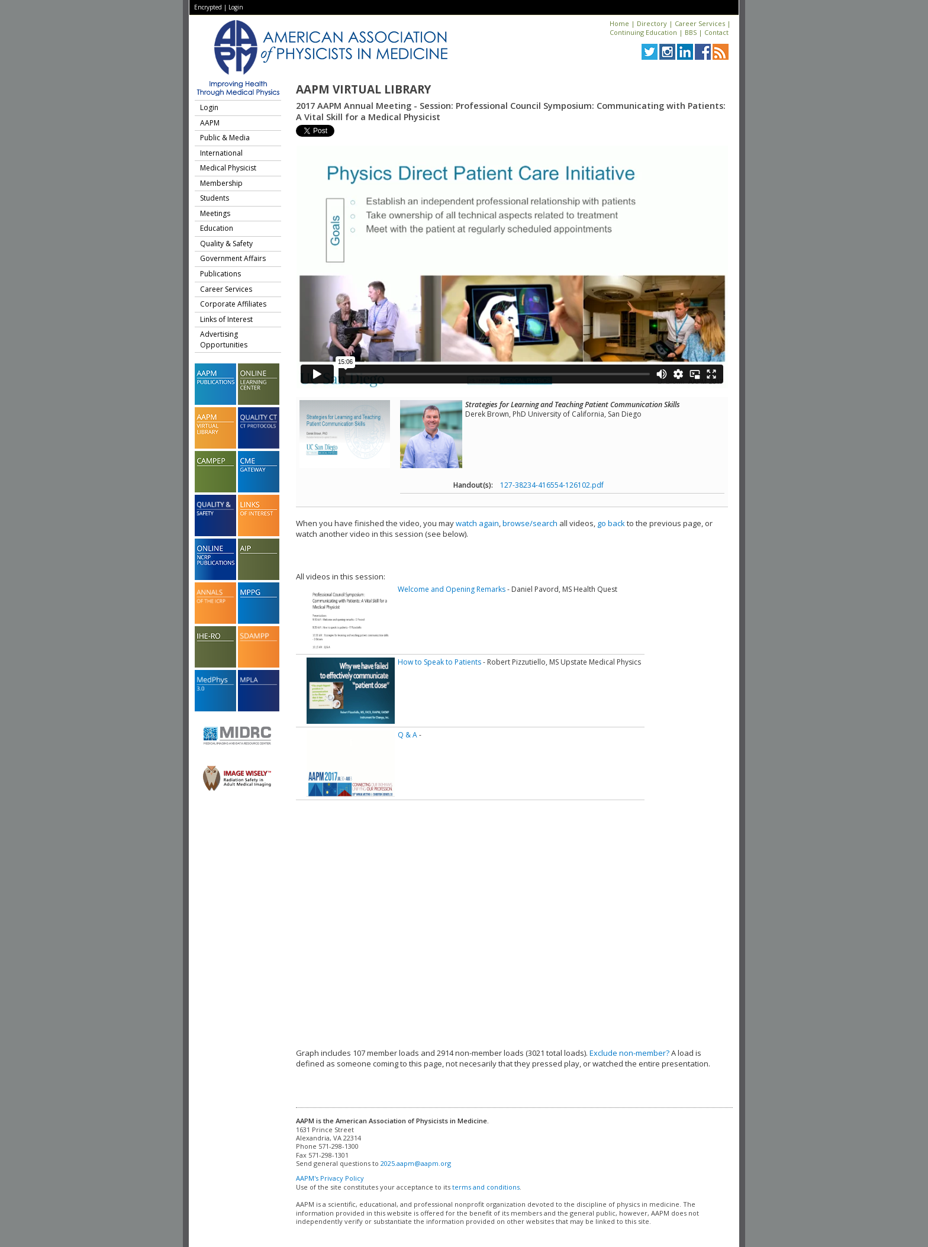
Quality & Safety (226, 244)
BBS (691, 32)
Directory (652, 23)
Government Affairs (233, 258)
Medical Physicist (228, 168)
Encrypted (208, 7)
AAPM (210, 123)
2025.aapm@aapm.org (416, 1163)
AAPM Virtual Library (363, 89)
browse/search (530, 523)
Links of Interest (226, 319)
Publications (220, 274)
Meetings (215, 213)
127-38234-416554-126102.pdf (552, 485)
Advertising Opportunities (223, 339)
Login (235, 7)
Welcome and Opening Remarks (451, 589)
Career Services (700, 23)
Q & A (407, 735)
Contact (716, 32)
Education (216, 228)
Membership (221, 183)
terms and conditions (486, 1186)
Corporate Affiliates (233, 304)
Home (619, 23)
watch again (477, 523)
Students (214, 198)
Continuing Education (643, 32)
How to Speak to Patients (439, 662)
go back (611, 523)
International (221, 153)
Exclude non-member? (629, 1053)
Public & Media (225, 138)
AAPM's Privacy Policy (330, 1178)
